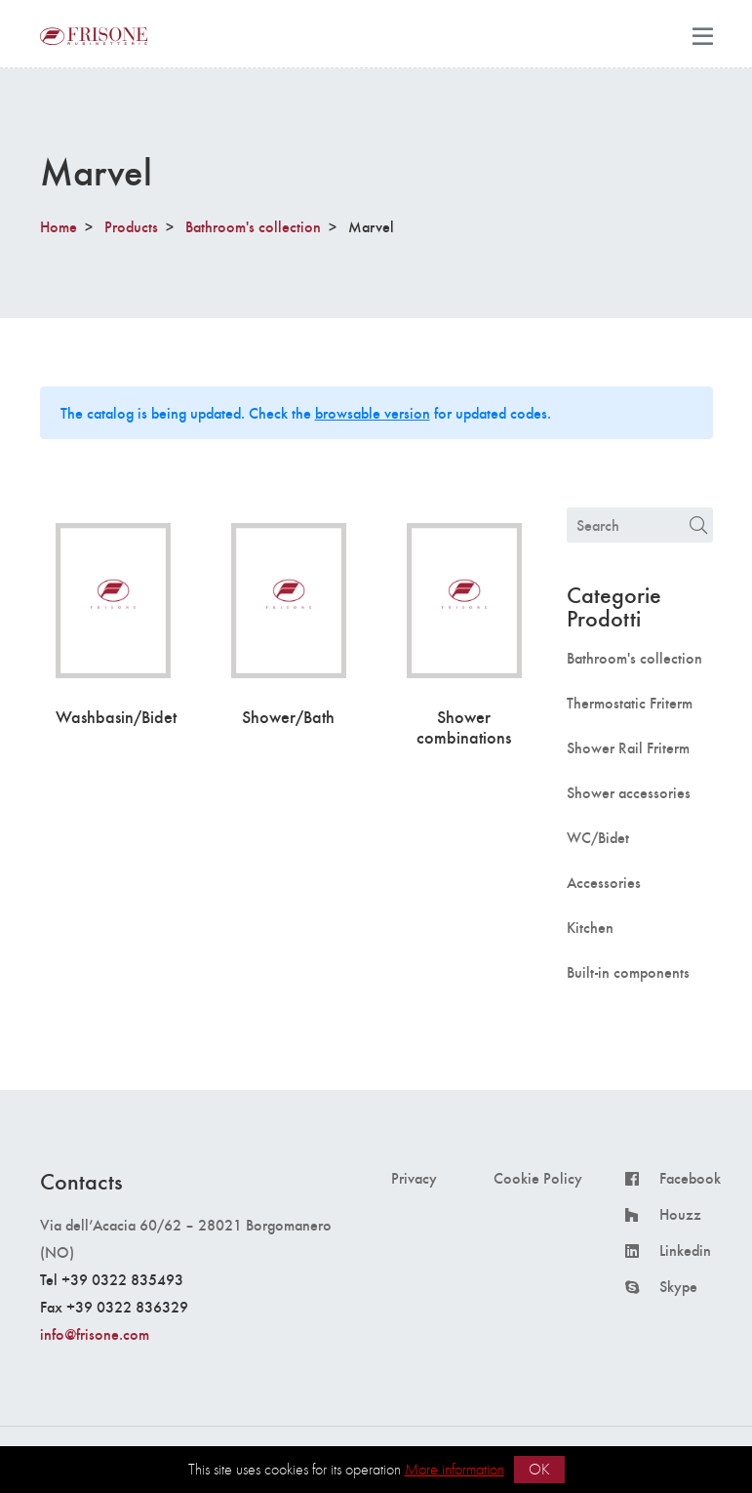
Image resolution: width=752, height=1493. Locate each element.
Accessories (604, 882)
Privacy (414, 1178)
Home (58, 226)
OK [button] (539, 1469)
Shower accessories (629, 792)
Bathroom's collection (253, 226)
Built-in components (628, 972)
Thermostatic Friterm (630, 702)
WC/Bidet (598, 837)
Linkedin (685, 1250)
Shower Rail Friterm (628, 747)
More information (454, 1469)
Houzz (680, 1214)
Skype (678, 1286)
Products (131, 226)
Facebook (690, 1178)
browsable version (372, 412)
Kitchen (590, 927)
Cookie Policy (538, 1178)
